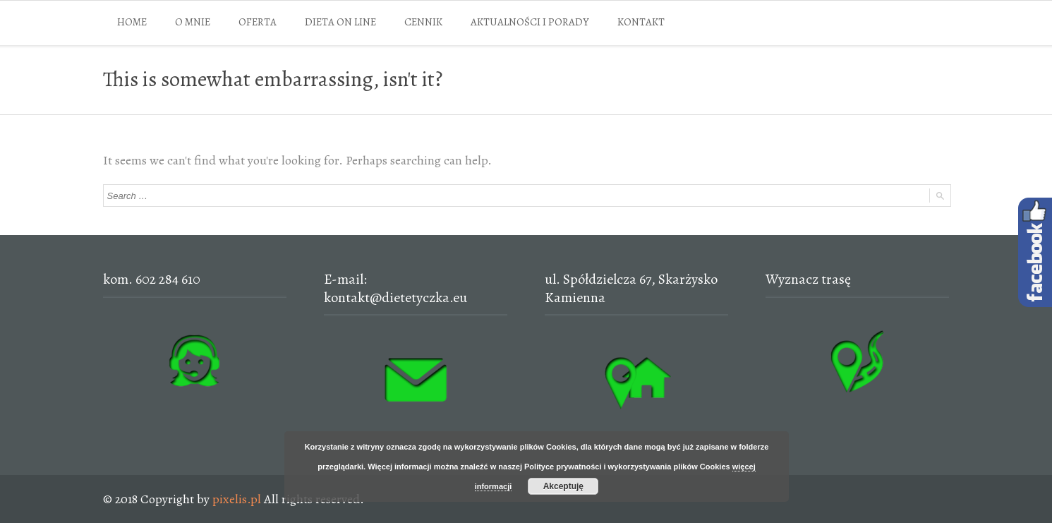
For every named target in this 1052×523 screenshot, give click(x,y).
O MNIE (192, 22)
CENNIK (423, 22)
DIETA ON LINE (340, 22)
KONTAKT (641, 22)
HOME (132, 22)
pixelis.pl (236, 499)
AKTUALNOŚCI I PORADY (530, 22)
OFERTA (257, 22)
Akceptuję (563, 486)
